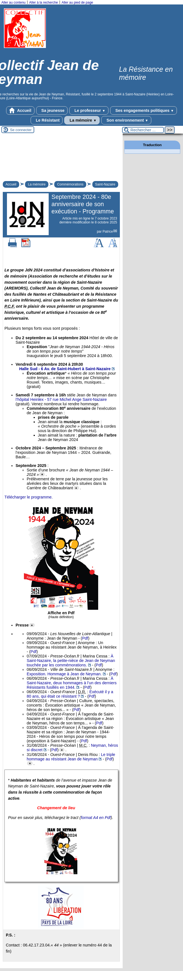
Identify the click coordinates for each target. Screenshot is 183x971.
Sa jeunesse (52, 110)
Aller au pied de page (77, 2)
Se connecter (21, 130)
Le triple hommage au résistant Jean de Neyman (71, 756)
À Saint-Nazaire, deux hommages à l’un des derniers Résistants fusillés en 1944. (72, 683)
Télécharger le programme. (28, 497)
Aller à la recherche (43, 2)
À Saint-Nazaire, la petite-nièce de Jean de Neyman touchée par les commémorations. (71, 660)
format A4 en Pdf (96, 817)
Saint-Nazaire (105, 184)
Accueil (20, 110)
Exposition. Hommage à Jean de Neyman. (64, 674)
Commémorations (70, 184)
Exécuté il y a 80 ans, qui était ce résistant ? (70, 694)
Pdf (85, 638)
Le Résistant (47, 120)
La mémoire (82, 120)
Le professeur (88, 110)
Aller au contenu (13, 2)
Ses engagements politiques (143, 110)
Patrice (108, 231)
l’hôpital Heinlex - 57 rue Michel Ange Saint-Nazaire (61, 399)
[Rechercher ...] (143, 130)
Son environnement (126, 120)
